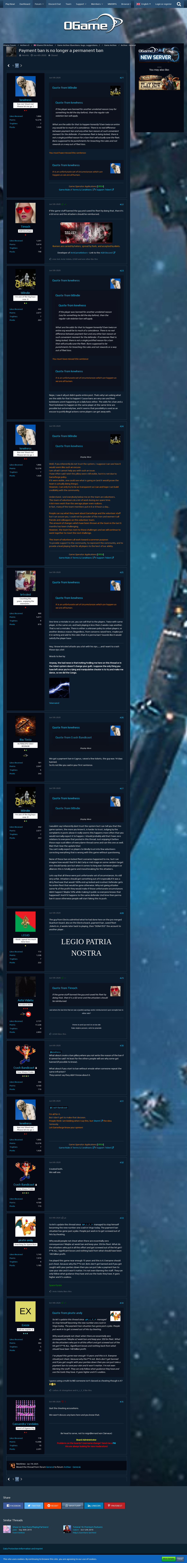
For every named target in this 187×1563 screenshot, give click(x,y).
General (50, 1467)
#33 (122, 1218)
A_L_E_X (88, 1224)
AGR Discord (106, 252)
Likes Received (16, 116)
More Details (168, 1559)
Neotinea (20, 1463)
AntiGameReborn (79, 252)
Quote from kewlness (69, 102)
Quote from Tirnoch (64, 988)
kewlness (56, 1052)
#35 (122, 1401)
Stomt (97, 1120)
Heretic (25, 55)
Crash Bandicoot (59, 1107)
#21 (122, 77)
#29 (122, 978)
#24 (122, 426)
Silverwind (54, 703)
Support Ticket (103, 189)
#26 (122, 717)
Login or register (163, 4)
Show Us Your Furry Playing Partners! (30, 1527)
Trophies (13, 123)
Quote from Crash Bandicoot (73, 737)
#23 (122, 270)
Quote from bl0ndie (64, 87)
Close (180, 1559)
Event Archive (19, 1533)
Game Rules (65, 189)
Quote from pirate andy (67, 1312)
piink (15, 1530)
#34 (122, 1303)
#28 (122, 913)
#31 (122, 1101)
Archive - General (72, 1467)
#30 (122, 1045)
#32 (122, 1162)
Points (12, 120)
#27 (122, 788)
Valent (76, 1530)
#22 (122, 204)
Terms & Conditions (82, 189)
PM (114, 1443)
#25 (122, 572)
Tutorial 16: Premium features (88, 1527)
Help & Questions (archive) (84, 1533)
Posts (12, 127)
